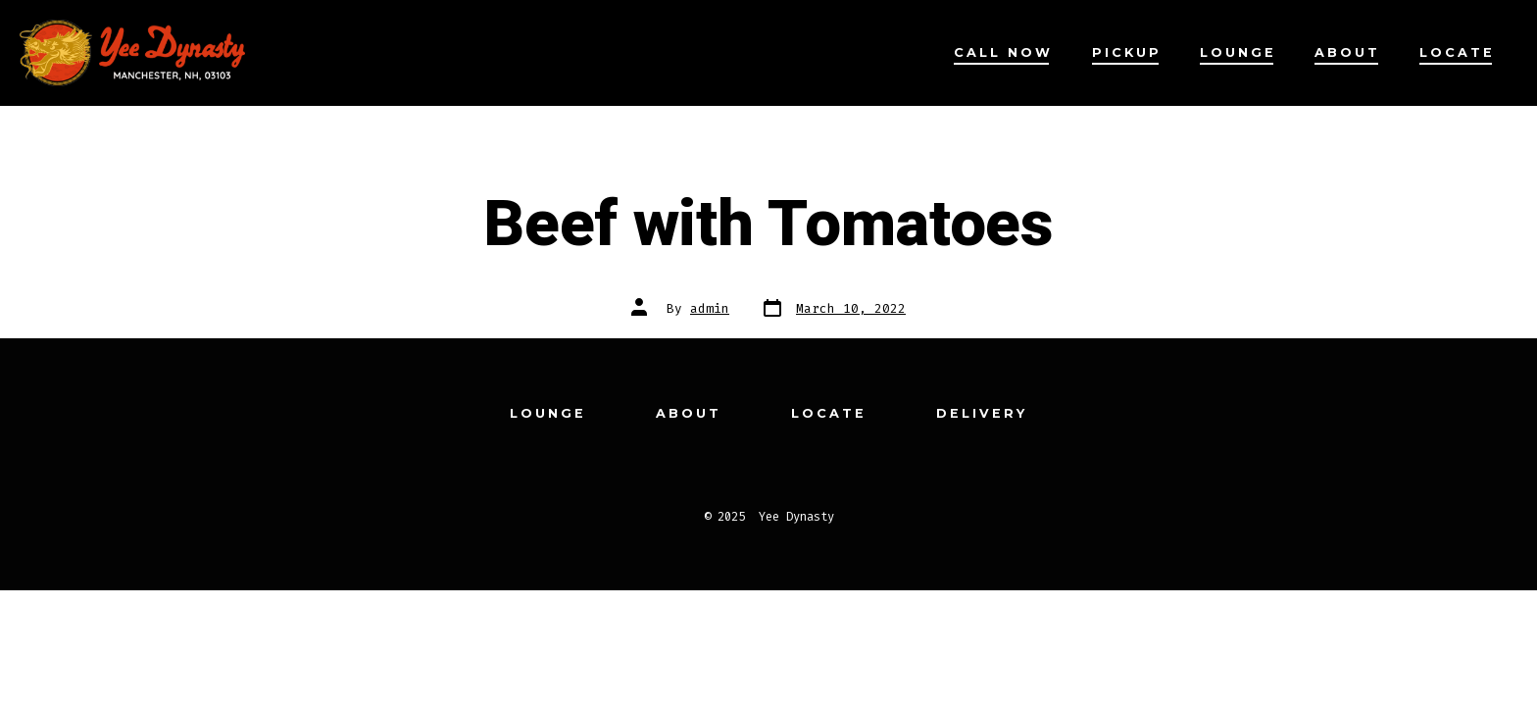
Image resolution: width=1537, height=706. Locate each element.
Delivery (981, 413)
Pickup (1127, 52)
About (1347, 52)
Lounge (1238, 52)
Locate (1457, 52)
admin (709, 308)
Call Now (1003, 52)
